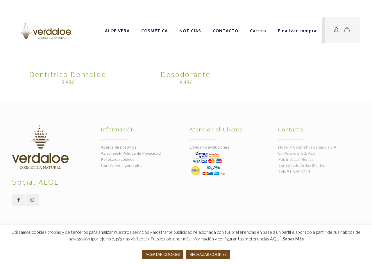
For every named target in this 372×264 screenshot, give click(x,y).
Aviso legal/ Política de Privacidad (131, 153)
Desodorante (186, 74)
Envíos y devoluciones (209, 147)
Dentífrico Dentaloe (67, 74)
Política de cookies (118, 159)
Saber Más (293, 238)
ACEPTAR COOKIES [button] (163, 254)
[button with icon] (18, 200)
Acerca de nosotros (119, 147)
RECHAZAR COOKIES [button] (208, 254)
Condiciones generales (121, 165)
